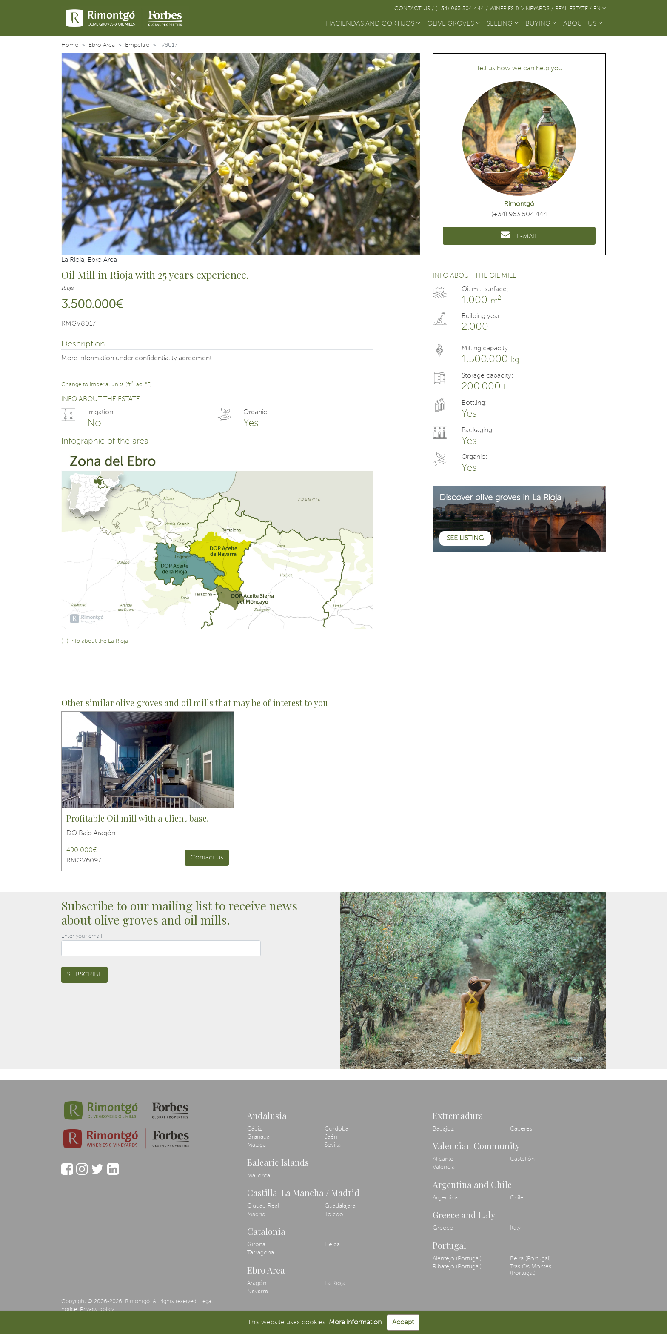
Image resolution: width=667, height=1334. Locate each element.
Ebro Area (101, 45)
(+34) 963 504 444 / (463, 8)
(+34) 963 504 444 (519, 214)
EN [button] (599, 8)
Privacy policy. (97, 1309)
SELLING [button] (503, 23)
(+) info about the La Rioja (94, 641)
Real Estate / (574, 8)
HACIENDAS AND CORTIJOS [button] (373, 23)
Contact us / (415, 8)
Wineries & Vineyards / (522, 8)
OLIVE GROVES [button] (453, 23)
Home (69, 45)
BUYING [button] (540, 23)
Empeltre (137, 45)
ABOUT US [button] (582, 23)
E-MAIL (519, 235)
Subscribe (84, 974)
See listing (465, 538)
